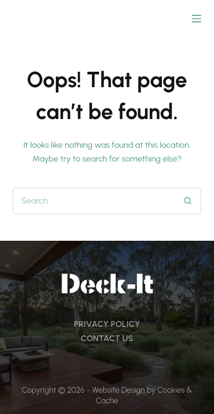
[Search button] (188, 201)
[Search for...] (94, 201)
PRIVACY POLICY (107, 324)
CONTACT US (107, 338)
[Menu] (196, 18)
